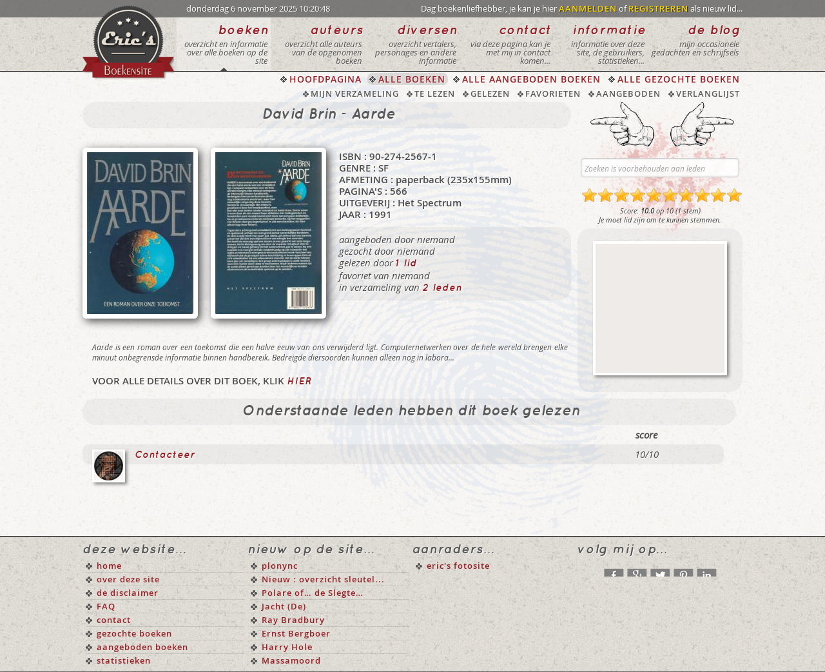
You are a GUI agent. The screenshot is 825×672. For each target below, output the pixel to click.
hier (299, 381)
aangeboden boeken (142, 647)
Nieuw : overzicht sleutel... (323, 579)
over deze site (128, 579)
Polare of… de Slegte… (313, 592)
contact (114, 620)
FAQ (106, 606)
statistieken (124, 660)
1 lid (406, 263)
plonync (280, 565)
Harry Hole (287, 647)
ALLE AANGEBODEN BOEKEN (531, 79)
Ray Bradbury (293, 620)
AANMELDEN (588, 8)
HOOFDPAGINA (325, 79)
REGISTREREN (658, 8)
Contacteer (165, 455)
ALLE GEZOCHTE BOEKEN (678, 79)
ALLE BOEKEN (411, 79)
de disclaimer (128, 592)
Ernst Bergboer (296, 633)
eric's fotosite (458, 565)
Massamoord (291, 660)
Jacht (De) (284, 606)
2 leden (442, 288)
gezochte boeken (134, 633)
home (109, 565)
